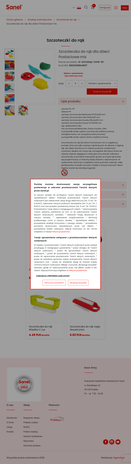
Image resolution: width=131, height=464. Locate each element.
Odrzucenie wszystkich (54, 282)
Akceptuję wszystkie (78, 282)
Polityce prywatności (61, 231)
